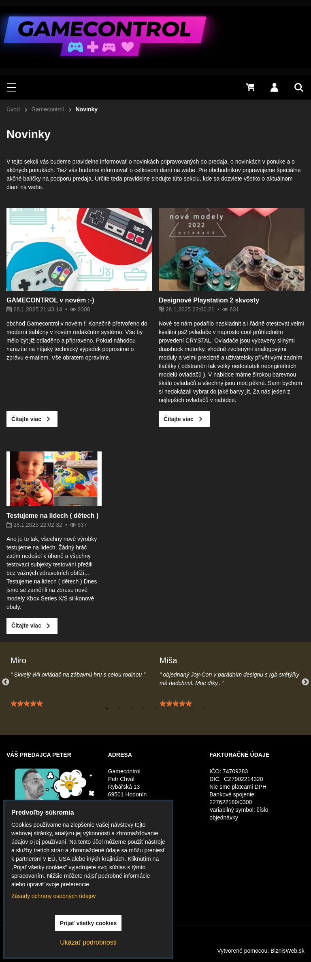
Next (305, 682)
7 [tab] (180, 708)
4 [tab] (143, 708)
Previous (6, 682)
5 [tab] (155, 708)
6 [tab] (168, 708)
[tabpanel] (81, 686)
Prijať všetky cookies (88, 923)
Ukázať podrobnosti (88, 942)
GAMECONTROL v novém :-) (50, 300)
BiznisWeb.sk (288, 950)
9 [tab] (204, 708)
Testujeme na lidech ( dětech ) (52, 519)
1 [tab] (107, 708)
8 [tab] (192, 708)
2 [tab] (119, 708)
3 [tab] (131, 708)
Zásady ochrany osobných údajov (53, 896)
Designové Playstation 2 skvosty (209, 300)
